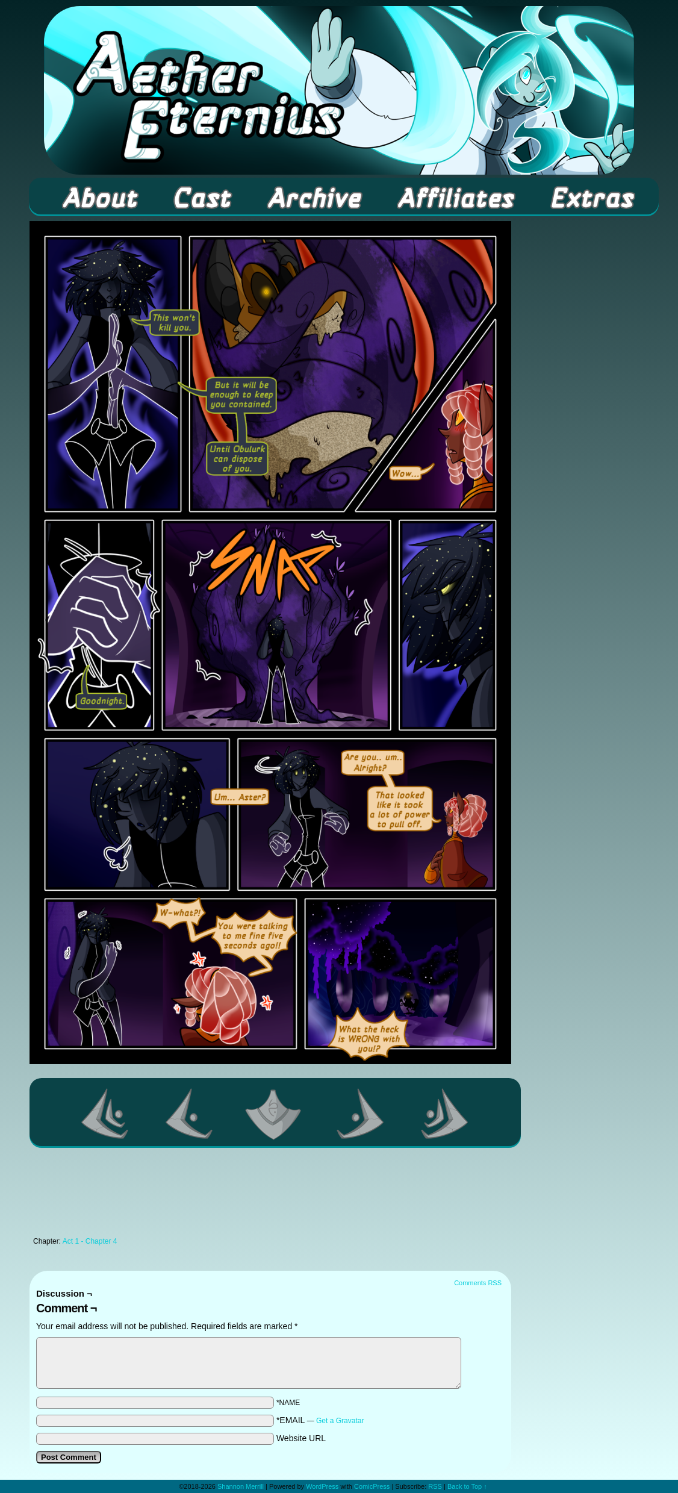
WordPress (322, 1486)
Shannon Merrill (240, 1486)
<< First (105, 1113)
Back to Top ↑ (467, 1486)
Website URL (301, 1438)
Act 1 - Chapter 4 (90, 1241)
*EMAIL (320, 1420)
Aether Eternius (339, 90)
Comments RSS (478, 1282)
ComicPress (372, 1486)
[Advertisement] (270, 1195)
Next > (361, 1113)
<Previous (190, 1113)
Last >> (445, 1113)
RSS (435, 1486)
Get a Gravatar (340, 1421)
